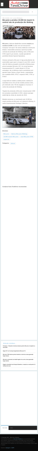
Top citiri (4, 427)
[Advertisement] (19, 165)
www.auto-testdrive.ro (18, 439)
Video (11, 427)
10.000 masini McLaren (10, 136)
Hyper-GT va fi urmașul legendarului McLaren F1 (14, 351)
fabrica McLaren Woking (19, 134)
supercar (6, 139)
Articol (13, 143)
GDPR (12, 447)
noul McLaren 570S (27, 136)
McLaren (6, 134)
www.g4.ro (8, 447)
